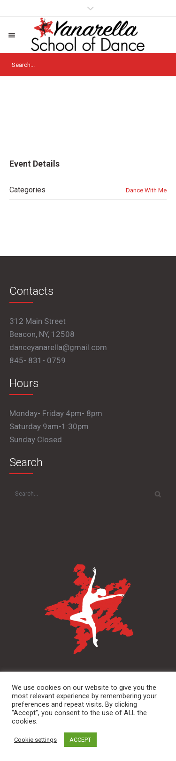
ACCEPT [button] (80, 739)
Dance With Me (146, 190)
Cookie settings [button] (35, 739)
